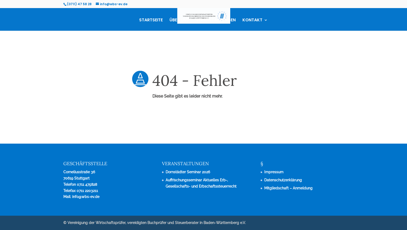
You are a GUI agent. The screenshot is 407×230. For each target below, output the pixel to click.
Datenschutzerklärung (283, 180)
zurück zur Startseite (26, 118)
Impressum (273, 172)
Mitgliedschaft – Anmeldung (288, 188)
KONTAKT (252, 20)
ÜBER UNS (179, 20)
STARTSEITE (151, 20)
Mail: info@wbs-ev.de (81, 197)
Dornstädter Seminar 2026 (188, 172)
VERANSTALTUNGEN (216, 20)
